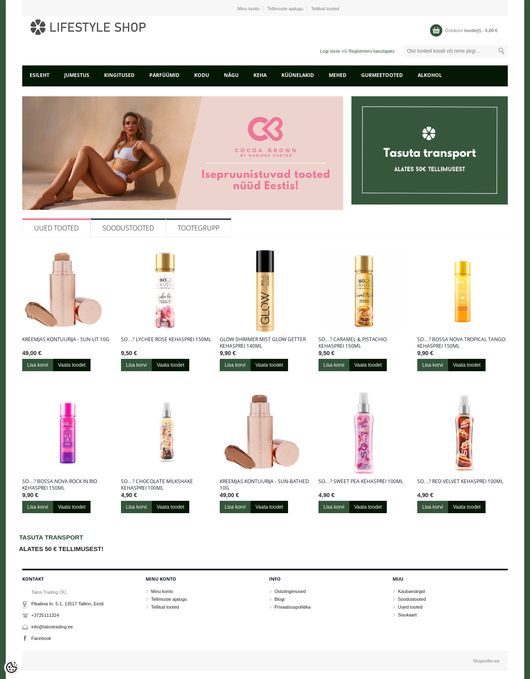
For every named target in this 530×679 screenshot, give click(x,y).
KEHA (260, 75)
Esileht (39, 75)
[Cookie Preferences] (11, 667)
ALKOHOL (430, 75)
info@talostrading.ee (52, 626)
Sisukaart (407, 614)
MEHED (337, 75)
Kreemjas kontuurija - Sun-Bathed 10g (264, 484)
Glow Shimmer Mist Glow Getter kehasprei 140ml (263, 342)
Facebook (41, 638)
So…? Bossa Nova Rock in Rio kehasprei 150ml (59, 484)
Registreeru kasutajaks (372, 51)
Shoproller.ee (486, 660)
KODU (201, 75)
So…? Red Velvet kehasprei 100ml (460, 481)
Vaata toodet (72, 365)
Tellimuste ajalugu (285, 8)
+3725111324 (45, 615)
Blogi (279, 599)
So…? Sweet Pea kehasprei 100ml (360, 481)
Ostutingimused (290, 591)
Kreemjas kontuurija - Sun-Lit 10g (65, 339)
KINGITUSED (119, 75)
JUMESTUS (76, 75)
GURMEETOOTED (382, 75)
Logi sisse (330, 51)
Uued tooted (56, 228)
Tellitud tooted (325, 8)
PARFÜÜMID (164, 75)
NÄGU (231, 75)
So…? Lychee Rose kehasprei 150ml (166, 339)
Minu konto (248, 8)
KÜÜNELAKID (297, 75)
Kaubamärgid (411, 591)
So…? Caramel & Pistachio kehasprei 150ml (352, 342)
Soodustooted (128, 228)
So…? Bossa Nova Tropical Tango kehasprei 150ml (461, 342)
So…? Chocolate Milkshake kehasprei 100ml (157, 484)
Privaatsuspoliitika (292, 607)
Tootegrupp (198, 228)
